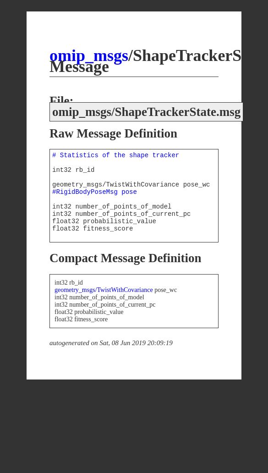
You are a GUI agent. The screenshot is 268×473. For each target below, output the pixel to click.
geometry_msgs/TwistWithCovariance (104, 289)
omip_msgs (88, 55)
